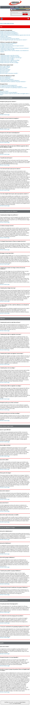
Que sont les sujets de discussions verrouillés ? (9, 73)
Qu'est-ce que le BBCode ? (5, 66)
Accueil (12, 7)
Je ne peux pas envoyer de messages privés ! (8, 85)
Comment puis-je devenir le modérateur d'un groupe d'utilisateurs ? (13, 81)
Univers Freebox (17, 703)
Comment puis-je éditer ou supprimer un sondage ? (10, 60)
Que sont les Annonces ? (5, 70)
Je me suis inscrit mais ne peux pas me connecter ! (10, 38)
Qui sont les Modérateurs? (5, 78)
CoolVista (6, 702)
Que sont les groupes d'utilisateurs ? (7, 79)
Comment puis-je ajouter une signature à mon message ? (11, 57)
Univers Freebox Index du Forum (7, 23)
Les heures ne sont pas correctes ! (6, 44)
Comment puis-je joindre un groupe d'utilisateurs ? (10, 80)
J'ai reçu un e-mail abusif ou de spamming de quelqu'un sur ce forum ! (13, 87)
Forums (21, 7)
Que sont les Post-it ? (4, 72)
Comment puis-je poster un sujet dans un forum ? (9, 55)
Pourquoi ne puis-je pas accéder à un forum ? (9, 61)
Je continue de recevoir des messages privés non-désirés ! (11, 86)
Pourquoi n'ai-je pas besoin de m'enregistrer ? (9, 32)
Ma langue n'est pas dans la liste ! (6, 47)
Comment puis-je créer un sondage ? (7, 58)
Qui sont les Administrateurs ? (6, 76)
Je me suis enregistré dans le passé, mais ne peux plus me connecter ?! (13, 39)
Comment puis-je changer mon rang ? (7, 49)
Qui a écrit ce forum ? (4, 91)
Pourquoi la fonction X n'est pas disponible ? (8, 92)
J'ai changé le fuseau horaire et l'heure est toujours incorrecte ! (12, 45)
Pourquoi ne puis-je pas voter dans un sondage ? (9, 62)
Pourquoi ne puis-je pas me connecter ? (7, 31)
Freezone (27, 7)
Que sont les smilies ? (4, 68)
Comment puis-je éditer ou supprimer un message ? (10, 56)
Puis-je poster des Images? (5, 69)
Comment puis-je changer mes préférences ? (8, 43)
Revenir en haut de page (4, 114)
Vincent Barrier (22, 702)
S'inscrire (27, 9)
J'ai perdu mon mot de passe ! (6, 37)
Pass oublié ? (25, 12)
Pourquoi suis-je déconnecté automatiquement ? (9, 33)
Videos (16, 7)
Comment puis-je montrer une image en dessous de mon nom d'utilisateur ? (14, 48)
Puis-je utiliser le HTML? (5, 67)
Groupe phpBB (11, 650)
